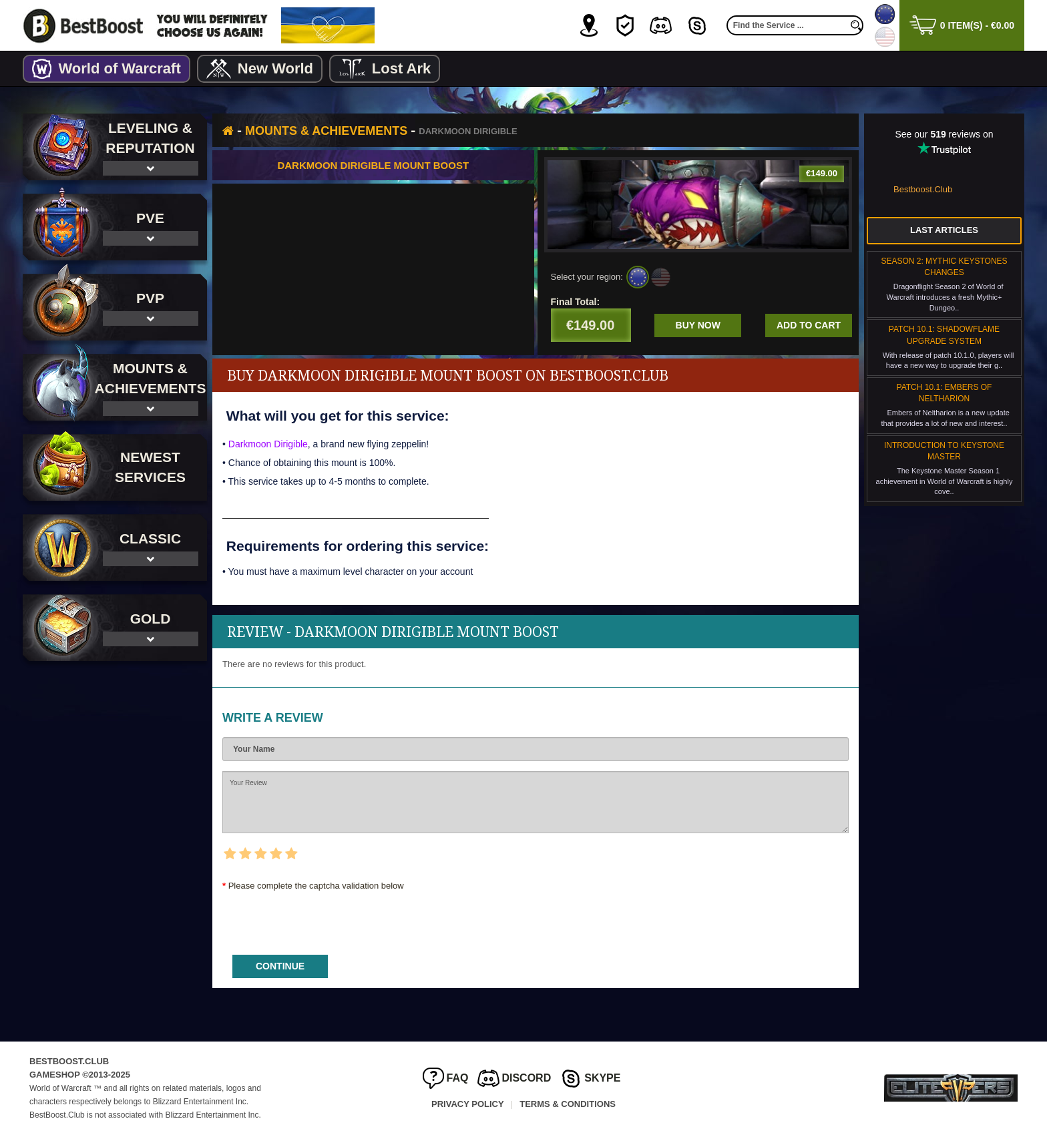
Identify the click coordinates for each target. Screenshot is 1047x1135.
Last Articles (944, 230)
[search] (857, 25)
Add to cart (809, 325)
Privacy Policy (467, 1104)
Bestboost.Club (922, 189)
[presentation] (323, 919)
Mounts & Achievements (326, 131)
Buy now (698, 325)
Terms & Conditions (567, 1104)
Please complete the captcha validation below (316, 886)
